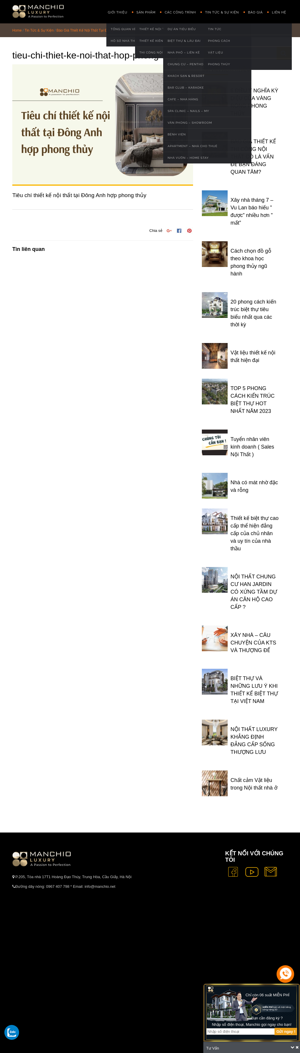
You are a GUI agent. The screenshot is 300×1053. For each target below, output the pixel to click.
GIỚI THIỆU (117, 12)
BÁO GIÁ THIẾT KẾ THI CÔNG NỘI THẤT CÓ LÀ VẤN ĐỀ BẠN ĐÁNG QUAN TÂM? (253, 157)
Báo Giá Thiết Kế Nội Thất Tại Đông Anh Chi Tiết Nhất (99, 30)
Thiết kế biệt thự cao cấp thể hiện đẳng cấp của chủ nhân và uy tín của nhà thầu (255, 533)
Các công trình (180, 12)
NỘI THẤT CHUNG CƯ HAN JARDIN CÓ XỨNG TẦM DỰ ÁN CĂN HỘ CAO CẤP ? (254, 592)
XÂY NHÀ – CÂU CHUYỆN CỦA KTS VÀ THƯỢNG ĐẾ (253, 642)
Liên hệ (279, 12)
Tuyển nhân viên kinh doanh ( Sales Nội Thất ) (252, 446)
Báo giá (255, 12)
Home (17, 30)
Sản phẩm (146, 12)
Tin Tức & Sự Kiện (222, 12)
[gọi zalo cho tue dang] (11, 1032)
